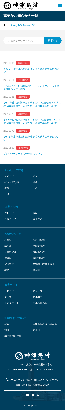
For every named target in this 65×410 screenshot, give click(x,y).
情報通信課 (39, 258)
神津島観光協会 (41, 303)
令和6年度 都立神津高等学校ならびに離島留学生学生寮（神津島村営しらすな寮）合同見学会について (32, 121)
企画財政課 (39, 240)
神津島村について (15, 318)
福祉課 (8, 246)
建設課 (8, 258)
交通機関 (37, 297)
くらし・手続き (14, 170)
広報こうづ (10, 219)
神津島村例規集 (12, 336)
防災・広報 (11, 206)
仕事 (6, 194)
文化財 (36, 330)
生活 (35, 188)
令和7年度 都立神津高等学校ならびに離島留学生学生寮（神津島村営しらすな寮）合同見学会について (32, 104)
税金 (35, 182)
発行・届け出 (11, 182)
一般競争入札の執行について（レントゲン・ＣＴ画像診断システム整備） (31, 87)
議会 (6, 269)
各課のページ (12, 234)
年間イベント (11, 303)
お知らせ (9, 176)
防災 (35, 213)
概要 (6, 324)
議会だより (39, 219)
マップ (8, 297)
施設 (6, 330)
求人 (35, 176)
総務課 (8, 240)
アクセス (37, 291)
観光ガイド (11, 284)
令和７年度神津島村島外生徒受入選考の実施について (31, 70)
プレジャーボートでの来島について (22, 153)
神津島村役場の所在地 (45, 324)
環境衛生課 (39, 252)
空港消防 (9, 264)
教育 (6, 188)
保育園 (36, 269)
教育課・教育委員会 (43, 264)
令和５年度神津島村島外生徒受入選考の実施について (31, 138)
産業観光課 (10, 252)
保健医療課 (39, 246)
